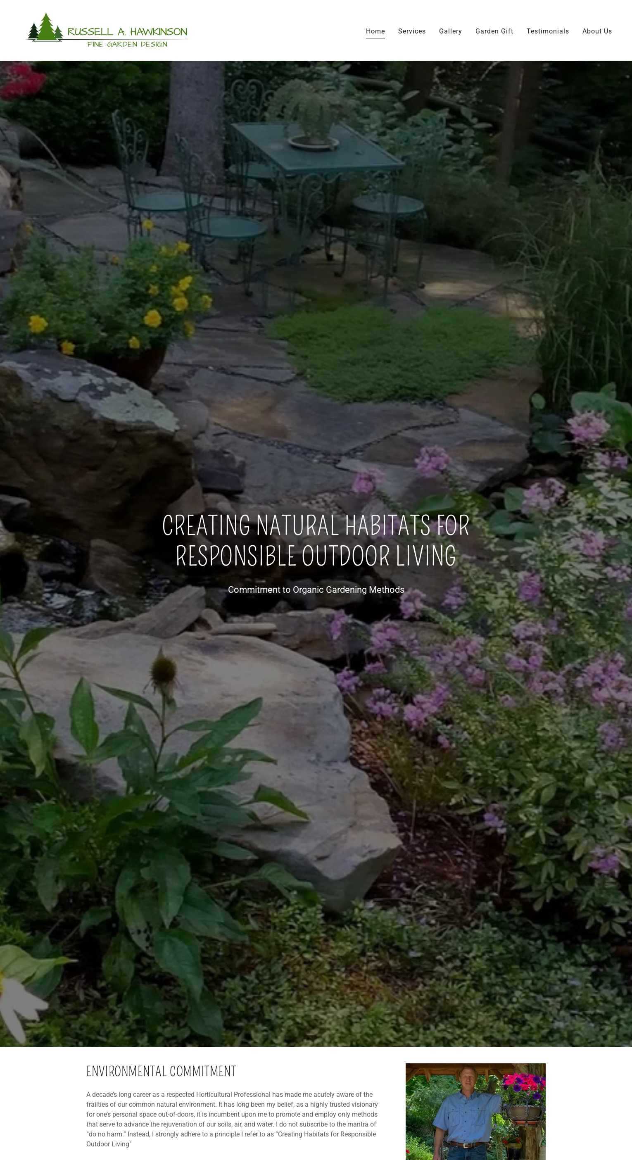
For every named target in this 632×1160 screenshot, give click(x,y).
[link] (109, 30)
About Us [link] (597, 31)
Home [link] (375, 31)
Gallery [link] (450, 31)
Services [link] (412, 31)
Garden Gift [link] (494, 31)
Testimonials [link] (548, 31)
